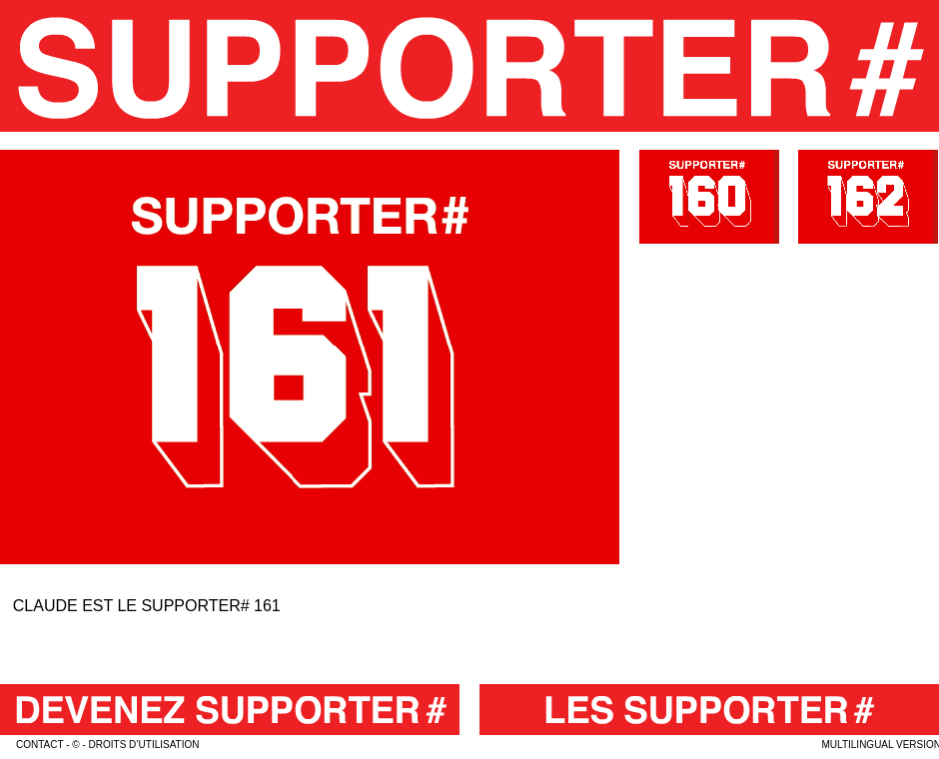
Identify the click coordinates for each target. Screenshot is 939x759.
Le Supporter (469, 66)
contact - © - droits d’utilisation (107, 744)
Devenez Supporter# (230, 709)
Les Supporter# (709, 709)
